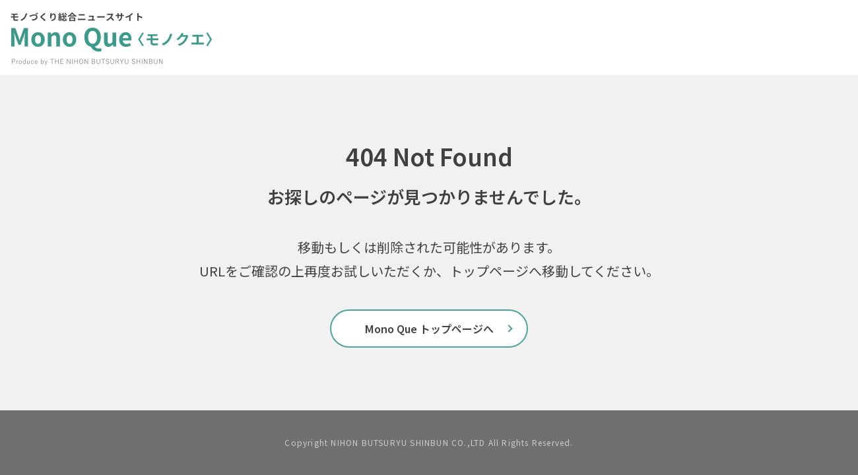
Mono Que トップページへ (429, 328)
